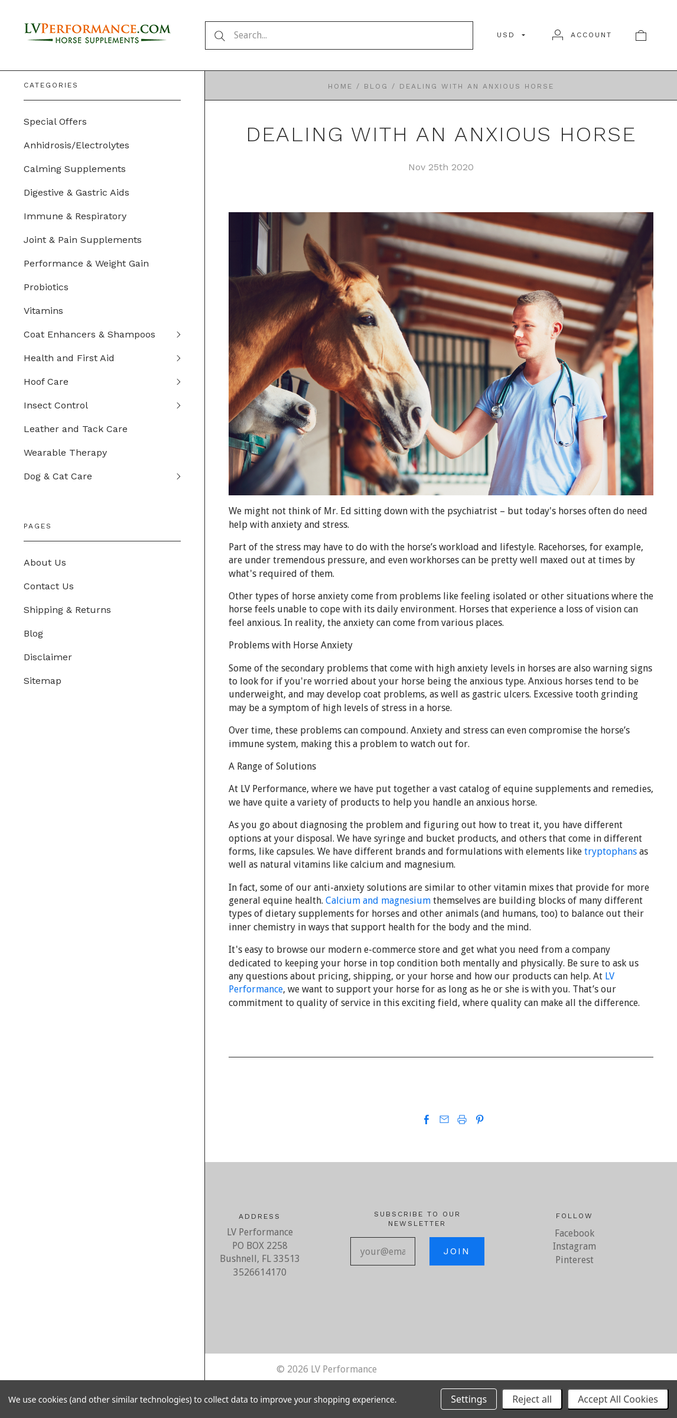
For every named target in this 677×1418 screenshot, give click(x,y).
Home (340, 86)
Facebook (574, 1233)
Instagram (574, 1246)
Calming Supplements (75, 168)
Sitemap (42, 680)
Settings (469, 1399)
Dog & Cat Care (58, 476)
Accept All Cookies (618, 1399)
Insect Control (56, 405)
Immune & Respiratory (75, 216)
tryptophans (610, 851)
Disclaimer (48, 657)
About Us (45, 562)
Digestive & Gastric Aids (76, 192)
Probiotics (46, 287)
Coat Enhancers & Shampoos (89, 334)
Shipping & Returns (67, 609)
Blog (33, 633)
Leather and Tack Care (76, 428)
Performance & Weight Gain (86, 263)
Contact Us (49, 586)
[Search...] (339, 35)
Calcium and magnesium (378, 900)
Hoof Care (46, 381)
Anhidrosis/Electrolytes (76, 145)
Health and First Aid (69, 358)
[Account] (582, 34)
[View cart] (641, 34)
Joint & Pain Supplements (83, 239)
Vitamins (43, 310)
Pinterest (574, 1260)
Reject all (532, 1399)
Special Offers (55, 121)
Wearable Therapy (65, 452)
